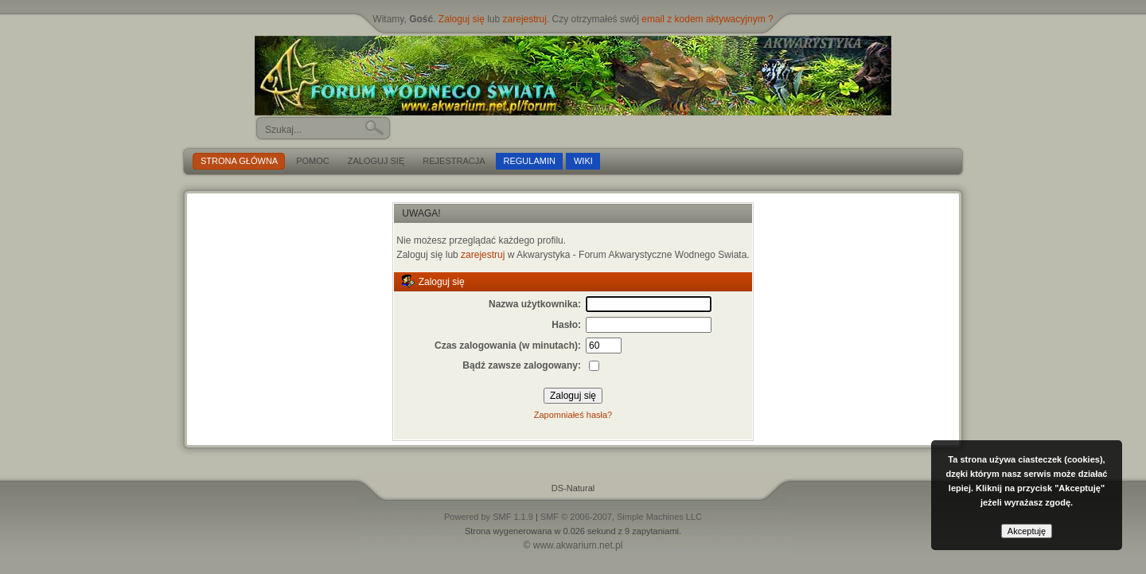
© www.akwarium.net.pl (573, 545)
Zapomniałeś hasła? (573, 415)
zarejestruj (525, 19)
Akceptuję (1027, 531)
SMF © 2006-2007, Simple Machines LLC (621, 516)
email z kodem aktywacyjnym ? (707, 19)
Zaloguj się (462, 19)
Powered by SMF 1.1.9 (488, 516)
